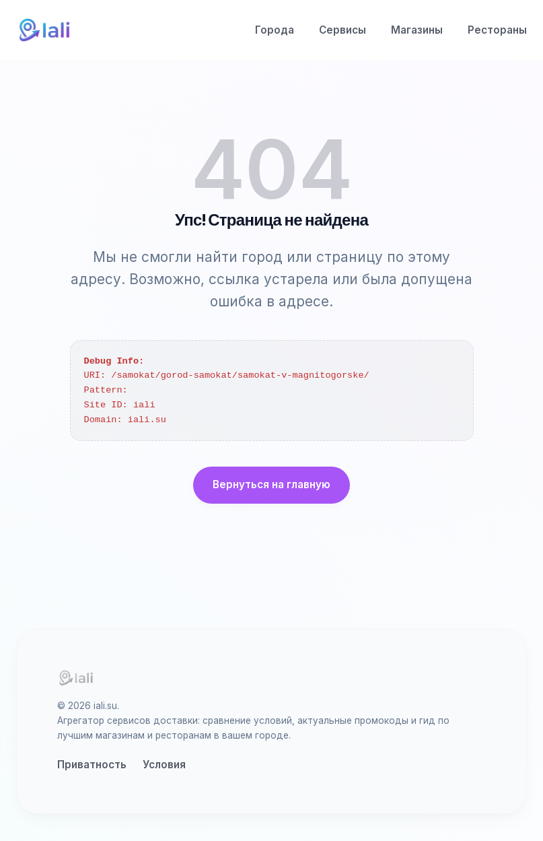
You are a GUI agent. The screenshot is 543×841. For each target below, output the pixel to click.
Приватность (91, 764)
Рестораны (497, 30)
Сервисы (342, 30)
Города (274, 30)
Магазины (417, 30)
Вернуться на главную (271, 484)
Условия (164, 764)
